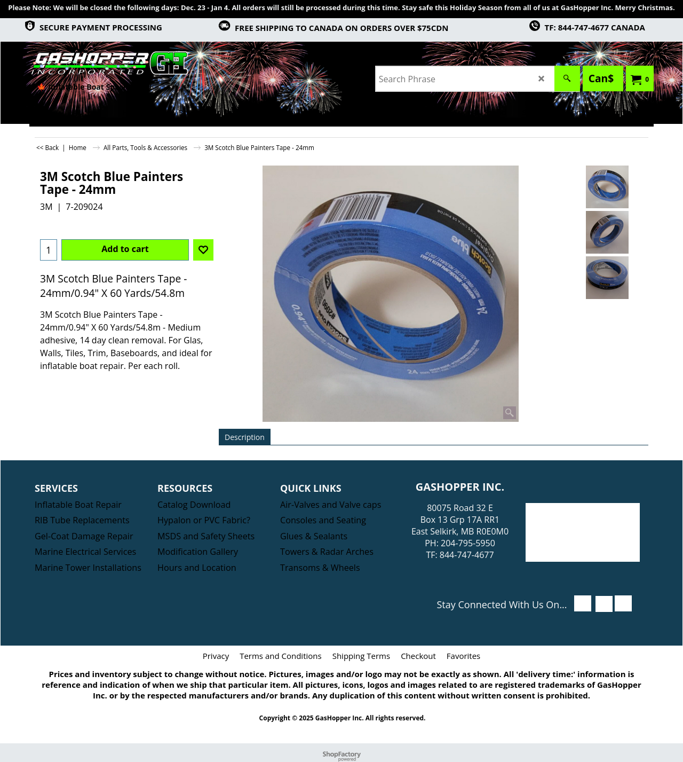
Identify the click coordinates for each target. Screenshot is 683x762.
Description (245, 437)
